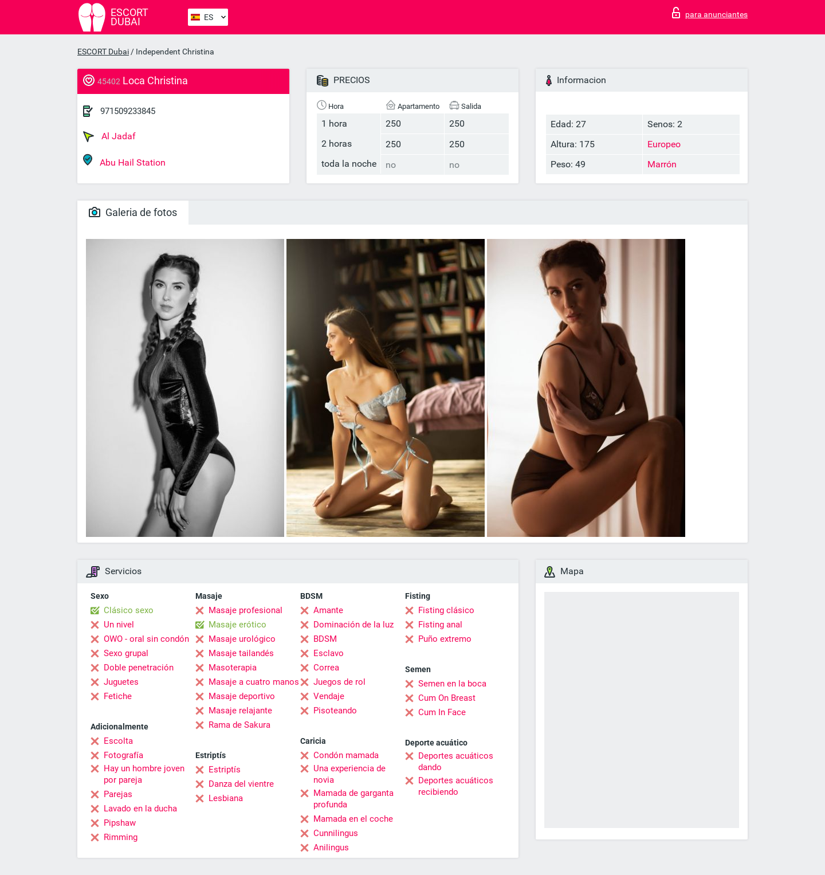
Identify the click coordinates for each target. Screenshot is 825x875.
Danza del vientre (241, 784)
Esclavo (328, 653)
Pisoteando (335, 710)
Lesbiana (226, 798)
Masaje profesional (245, 610)
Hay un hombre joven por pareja (144, 774)
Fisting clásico (446, 610)
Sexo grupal (126, 653)
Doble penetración (139, 667)
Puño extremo (445, 639)
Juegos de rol (339, 682)
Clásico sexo (129, 610)
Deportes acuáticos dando (455, 761)
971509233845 (127, 111)
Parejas (118, 794)
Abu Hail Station (124, 161)
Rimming (121, 837)
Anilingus (331, 847)
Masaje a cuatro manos (254, 682)
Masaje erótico (237, 624)
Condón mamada (346, 755)
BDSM (325, 639)
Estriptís (225, 769)
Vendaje (328, 696)
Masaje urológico (242, 639)
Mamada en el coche (353, 819)
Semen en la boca (452, 683)
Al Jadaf (109, 136)
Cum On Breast (447, 698)
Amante (328, 610)
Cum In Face (442, 712)
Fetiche (118, 696)
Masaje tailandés (241, 653)
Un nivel (119, 624)
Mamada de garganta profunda (353, 799)
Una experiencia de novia (349, 774)
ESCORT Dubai (103, 51)
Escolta (118, 741)
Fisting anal (440, 624)
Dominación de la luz (353, 624)
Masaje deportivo (242, 696)
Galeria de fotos (133, 212)
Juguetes (121, 682)
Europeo (664, 144)
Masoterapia (233, 667)
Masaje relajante (240, 710)
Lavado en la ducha (140, 808)
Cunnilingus (335, 833)
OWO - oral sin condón (146, 639)
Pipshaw (120, 823)
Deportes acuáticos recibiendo (455, 786)
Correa (326, 667)
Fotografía (123, 755)
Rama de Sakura (239, 725)
